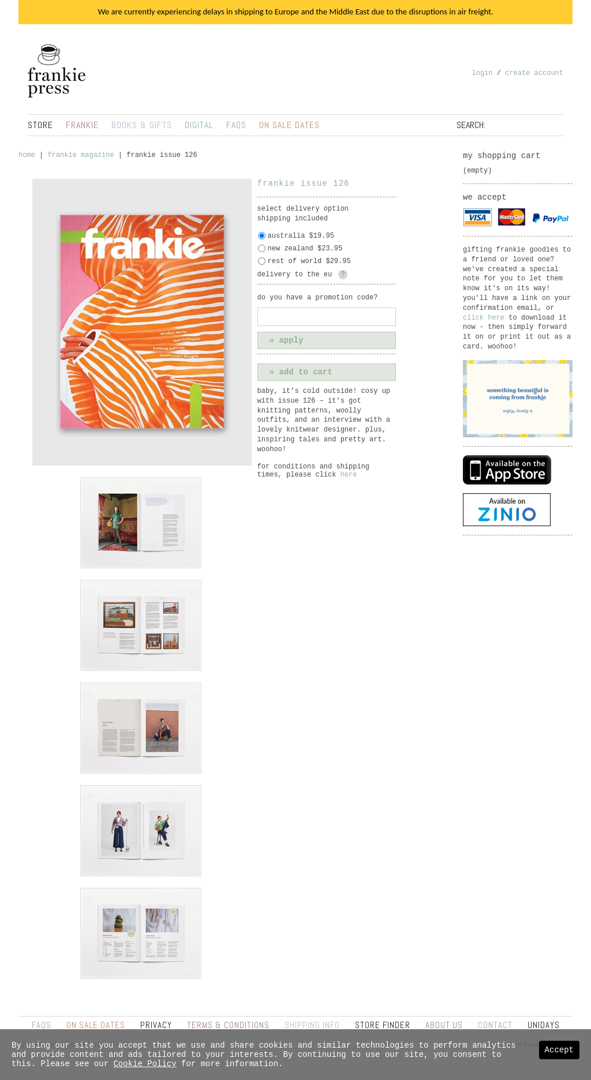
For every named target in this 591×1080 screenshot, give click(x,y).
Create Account (534, 73)
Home (26, 155)
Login (482, 73)
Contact (495, 1024)
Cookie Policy (144, 1063)
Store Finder (382, 1024)
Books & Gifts (141, 125)
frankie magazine (80, 155)
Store (40, 125)
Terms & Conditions (228, 1024)
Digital (199, 125)
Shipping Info (312, 1024)
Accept (559, 1050)
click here (483, 318)
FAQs (236, 125)
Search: (471, 125)
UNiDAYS (544, 1024)
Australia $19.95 (301, 236)
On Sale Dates (289, 125)
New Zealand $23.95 (305, 249)
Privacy (156, 1024)
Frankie (82, 125)
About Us (444, 1024)
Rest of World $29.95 (309, 261)
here (349, 475)
